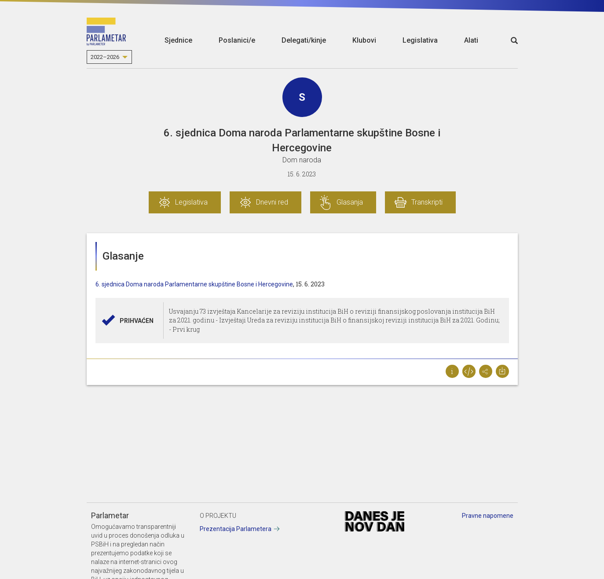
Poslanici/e (237, 40)
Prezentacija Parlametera (235, 528)
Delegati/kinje (304, 40)
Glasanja (350, 202)
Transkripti (427, 202)
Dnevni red (272, 202)
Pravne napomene (487, 515)
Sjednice (178, 40)
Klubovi (364, 40)
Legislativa (420, 40)
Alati (471, 40)
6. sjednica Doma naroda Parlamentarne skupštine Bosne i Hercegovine (194, 284)
